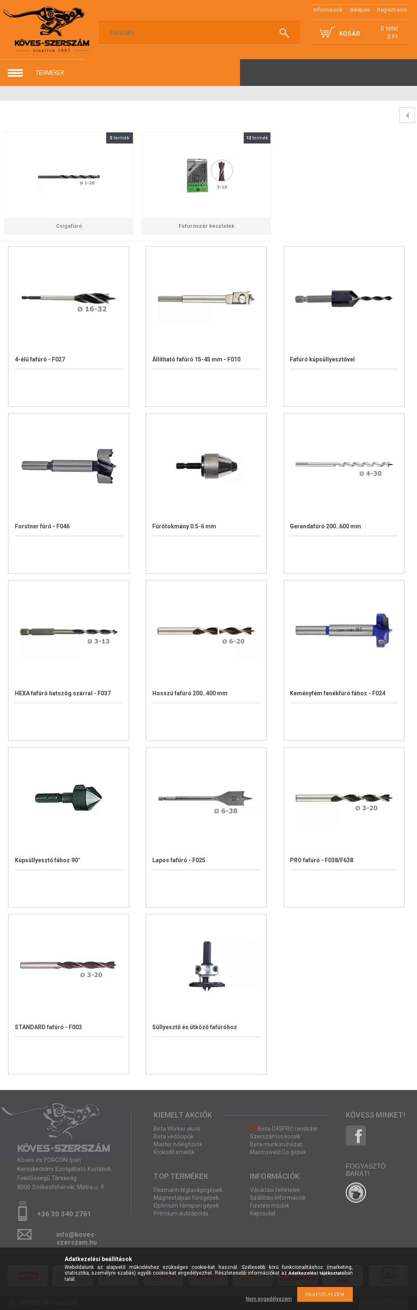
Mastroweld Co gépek (278, 1152)
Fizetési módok (269, 1205)
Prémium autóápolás (181, 1213)
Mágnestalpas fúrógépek (186, 1197)
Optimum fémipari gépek (186, 1205)
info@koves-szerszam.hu (76, 1237)
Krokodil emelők (174, 1152)
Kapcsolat (262, 1213)
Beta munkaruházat (276, 1144)
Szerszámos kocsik (275, 1136)
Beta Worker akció (177, 1128)
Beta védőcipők (173, 1136)
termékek (49, 72)
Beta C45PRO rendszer (284, 1128)
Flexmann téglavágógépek (188, 1190)
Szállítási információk (278, 1197)
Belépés (360, 10)
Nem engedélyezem (269, 1299)
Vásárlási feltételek (275, 1190)
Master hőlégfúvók (178, 1144)
